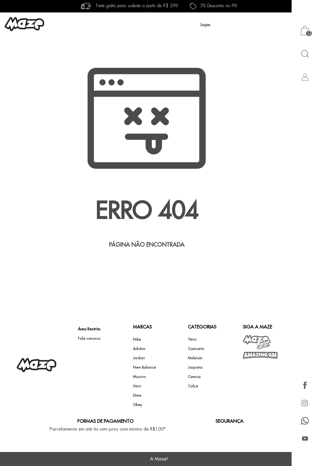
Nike (137, 339)
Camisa (194, 377)
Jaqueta (195, 367)
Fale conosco (89, 338)
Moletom (195, 358)
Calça (193, 386)
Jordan (139, 358)
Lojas (206, 24)
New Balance (144, 367)
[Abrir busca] (305, 54)
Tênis (192, 339)
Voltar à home (146, 265)
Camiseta (196, 349)
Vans (137, 386)
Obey (137, 405)
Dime (137, 395)
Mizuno (139, 377)
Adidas (139, 349)
